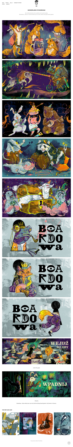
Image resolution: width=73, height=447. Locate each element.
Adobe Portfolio (39, 440)
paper (3, 4)
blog (3, 2)
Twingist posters (17, 2)
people (7, 2)
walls (11, 2)
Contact (8, 4)
